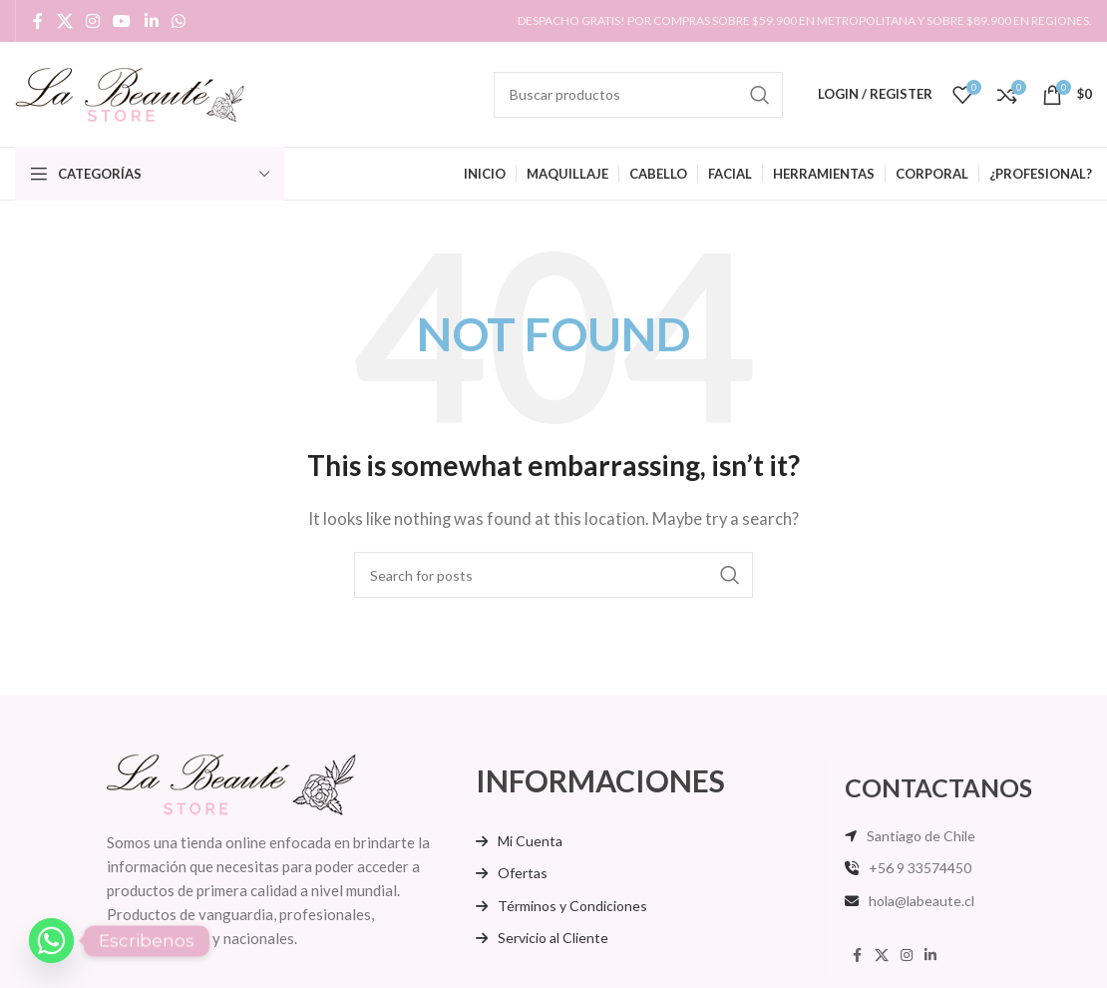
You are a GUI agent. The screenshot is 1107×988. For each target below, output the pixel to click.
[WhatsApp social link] (178, 21)
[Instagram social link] (92, 21)
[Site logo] (129, 92)
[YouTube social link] (122, 21)
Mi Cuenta (530, 840)
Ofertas (523, 872)
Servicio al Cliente (553, 937)
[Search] (638, 95)
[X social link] (64, 21)
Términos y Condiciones (572, 905)
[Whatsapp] (51, 940)
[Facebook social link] (38, 21)
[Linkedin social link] (151, 21)
